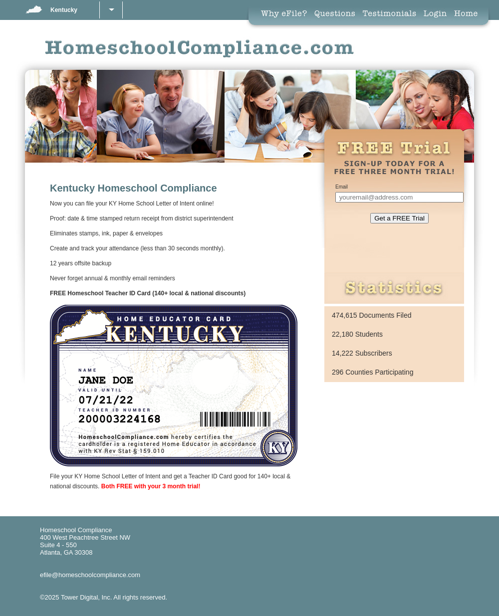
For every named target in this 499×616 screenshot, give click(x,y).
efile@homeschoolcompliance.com (90, 575)
